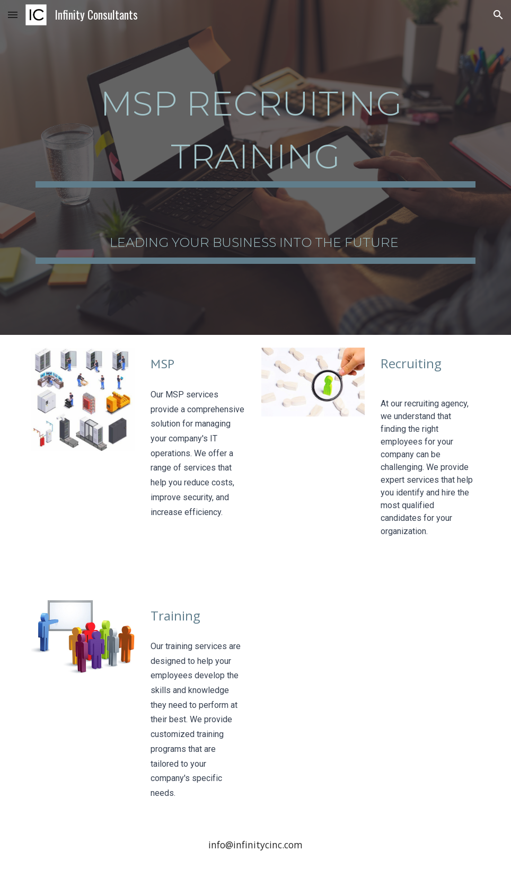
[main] (255, 129)
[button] (12, 14)
